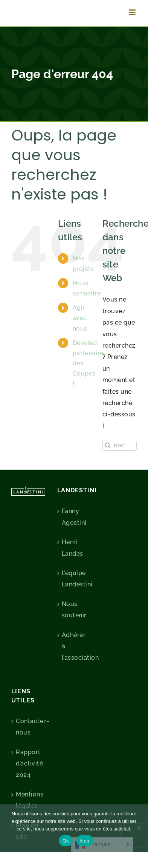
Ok (66, 841)
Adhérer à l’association (74, 646)
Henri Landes (72, 547)
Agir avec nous (80, 318)
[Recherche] (107, 445)
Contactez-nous (28, 726)
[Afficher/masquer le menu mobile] (133, 12)
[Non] (138, 828)
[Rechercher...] (119, 445)
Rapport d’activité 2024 (28, 763)
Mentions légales (28, 800)
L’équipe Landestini (74, 578)
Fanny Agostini (74, 516)
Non (85, 841)
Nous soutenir (74, 609)
